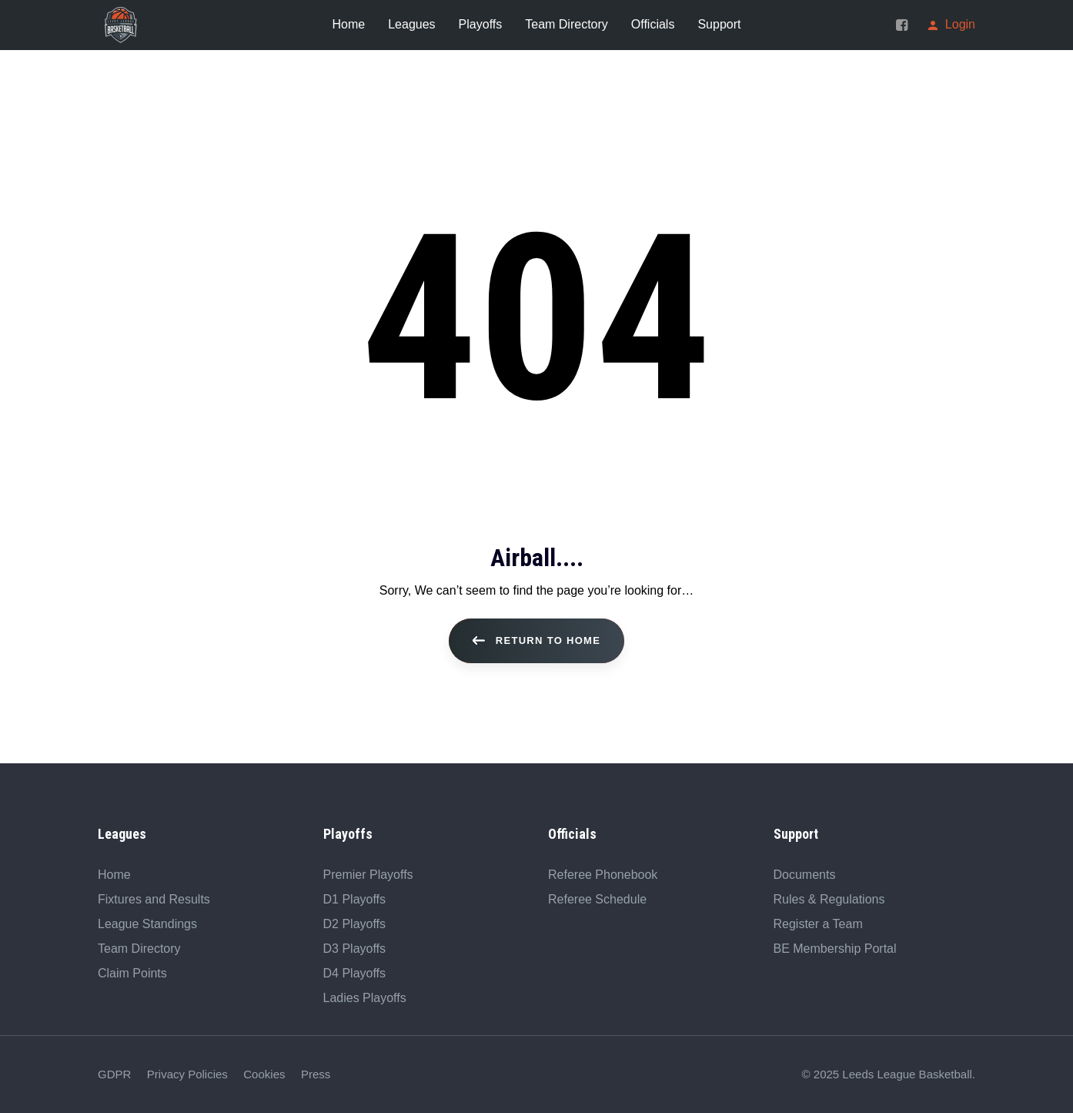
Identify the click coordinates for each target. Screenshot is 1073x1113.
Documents (805, 874)
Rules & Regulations (829, 899)
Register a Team (818, 923)
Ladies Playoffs (364, 997)
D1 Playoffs (354, 899)
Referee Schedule (597, 899)
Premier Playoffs (368, 874)
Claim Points (132, 973)
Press (315, 1074)
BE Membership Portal (835, 948)
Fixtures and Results (154, 899)
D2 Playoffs (354, 923)
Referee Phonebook (602, 874)
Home (114, 874)
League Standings (147, 923)
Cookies (264, 1074)
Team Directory (139, 948)
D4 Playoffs (354, 973)
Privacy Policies (187, 1074)
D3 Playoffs (354, 948)
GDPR (114, 1074)
